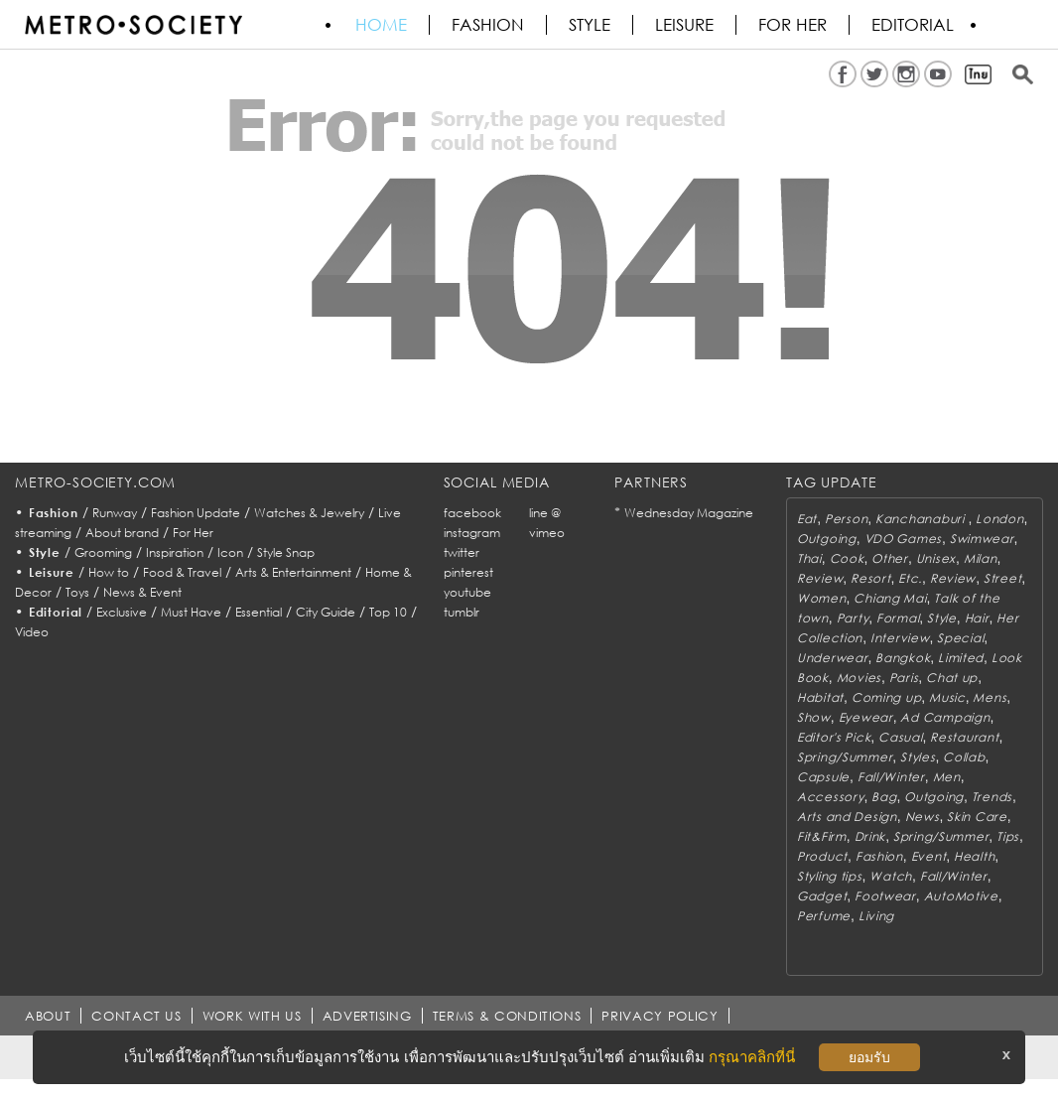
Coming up (886, 697)
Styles (917, 757)
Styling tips (829, 876)
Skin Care (976, 816)
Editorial (912, 25)
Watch (890, 876)
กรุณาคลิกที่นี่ (752, 1056)
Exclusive (121, 612)
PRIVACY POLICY (659, 1016)
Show (814, 717)
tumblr (461, 612)
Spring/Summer (844, 757)
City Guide (325, 612)
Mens (989, 697)
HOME (381, 25)
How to (108, 572)
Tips (1007, 836)
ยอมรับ (869, 1057)
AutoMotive (961, 896)
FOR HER (792, 25)
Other (889, 558)
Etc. (910, 578)
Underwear (832, 657)
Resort (870, 578)
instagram (472, 532)
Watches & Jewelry (309, 512)
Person (846, 518)
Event (929, 856)
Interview (899, 637)
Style (589, 25)
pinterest (468, 572)
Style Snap (286, 552)
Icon (230, 552)
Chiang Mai (890, 598)
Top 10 (388, 612)
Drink (870, 836)
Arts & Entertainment (293, 572)
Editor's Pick (833, 737)
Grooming (103, 552)
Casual (900, 737)
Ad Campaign (945, 717)
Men (947, 776)
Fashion (488, 25)
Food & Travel (182, 572)
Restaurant (964, 737)
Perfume (824, 915)
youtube (467, 592)
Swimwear (982, 538)
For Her (193, 532)
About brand (122, 532)
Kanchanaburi (921, 518)
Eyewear (866, 717)
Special (960, 637)
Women (822, 598)
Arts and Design (847, 816)
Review (820, 578)
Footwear (885, 896)
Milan (980, 558)
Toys (77, 592)
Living (876, 915)
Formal (897, 618)
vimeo (547, 532)
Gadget (822, 896)
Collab (964, 757)
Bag (883, 796)
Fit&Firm (822, 836)
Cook (847, 558)
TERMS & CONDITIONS (507, 1016)
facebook (472, 512)
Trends (992, 796)
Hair (977, 618)
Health (974, 856)
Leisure (684, 25)
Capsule (823, 776)
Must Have (191, 612)
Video (32, 631)
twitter (461, 552)
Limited (961, 657)
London (999, 518)
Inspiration (174, 552)
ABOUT (47, 1016)
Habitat (820, 697)
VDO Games (903, 538)
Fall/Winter (891, 776)
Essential (258, 612)
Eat (807, 518)
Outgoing (827, 538)
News (922, 816)
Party (853, 618)
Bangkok (902, 657)
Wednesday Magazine (688, 512)
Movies (859, 677)
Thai (809, 558)
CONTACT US (136, 1016)
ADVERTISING (367, 1016)
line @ (545, 512)
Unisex (936, 558)
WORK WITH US (252, 1016)
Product (822, 856)
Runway (114, 512)
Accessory (830, 796)
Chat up (952, 677)
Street (1002, 578)
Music (947, 697)
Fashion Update (195, 512)
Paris (904, 677)
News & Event (142, 592)
